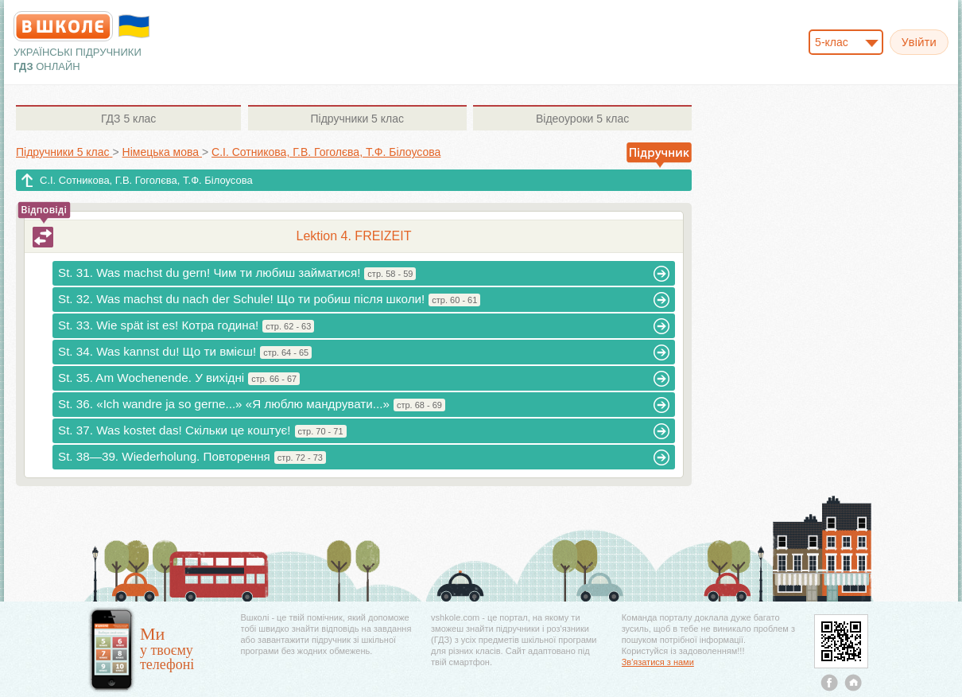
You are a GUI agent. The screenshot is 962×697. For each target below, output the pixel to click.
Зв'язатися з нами (658, 662)
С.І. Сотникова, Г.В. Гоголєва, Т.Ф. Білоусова (146, 180)
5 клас (128, 118)
